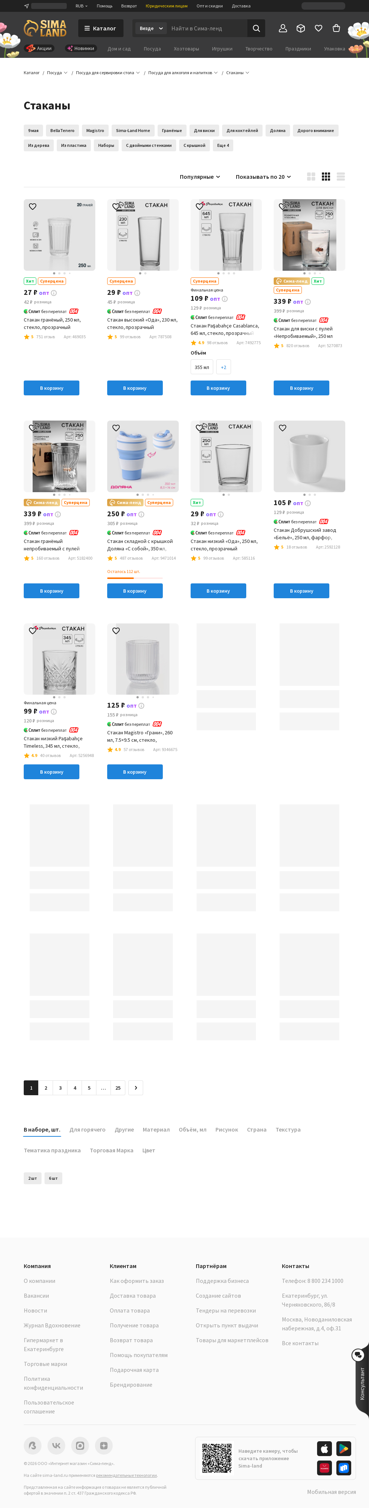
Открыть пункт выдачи (227, 1325)
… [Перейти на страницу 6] (103, 1087)
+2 (223, 367)
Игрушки (222, 48)
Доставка (241, 6)
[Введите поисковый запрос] (207, 28)
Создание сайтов (218, 1295)
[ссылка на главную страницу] (45, 28)
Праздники (298, 48)
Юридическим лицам (167, 6)
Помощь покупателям (139, 1355)
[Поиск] (256, 28)
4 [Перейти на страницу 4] (74, 1087)
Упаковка (334, 48)
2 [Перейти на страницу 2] (46, 1087)
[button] (235, 73)
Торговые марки (45, 1363)
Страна (257, 1129)
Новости (35, 1310)
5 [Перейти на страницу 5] (89, 1087)
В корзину (51, 388)
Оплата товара (130, 1310)
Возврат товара (131, 1340)
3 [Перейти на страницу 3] (60, 1087)
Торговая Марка (112, 1150)
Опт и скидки (210, 6)
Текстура (288, 1129)
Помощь (104, 6)
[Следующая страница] (135, 1087)
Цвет (148, 1150)
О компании (39, 1280)
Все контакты (300, 1343)
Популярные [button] (200, 176)
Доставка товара (133, 1295)
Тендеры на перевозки (226, 1310)
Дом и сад (119, 48)
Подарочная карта (134, 1369)
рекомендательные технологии (126, 1475)
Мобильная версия (331, 1491)
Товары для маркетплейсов (232, 1340)
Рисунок (226, 1129)
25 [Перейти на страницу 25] (118, 1087)
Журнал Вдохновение (52, 1325)
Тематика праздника (52, 1150)
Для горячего (87, 1129)
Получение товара (134, 1325)
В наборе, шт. (42, 1129)
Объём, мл (193, 1129)
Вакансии (36, 1295)
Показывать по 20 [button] (264, 176)
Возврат (129, 6)
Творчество (259, 48)
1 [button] (31, 1087)
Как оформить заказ (137, 1280)
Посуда (152, 48)
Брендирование (131, 1384)
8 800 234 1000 (325, 1280)
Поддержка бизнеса (222, 1280)
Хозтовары (186, 48)
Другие (124, 1129)
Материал (156, 1129)
